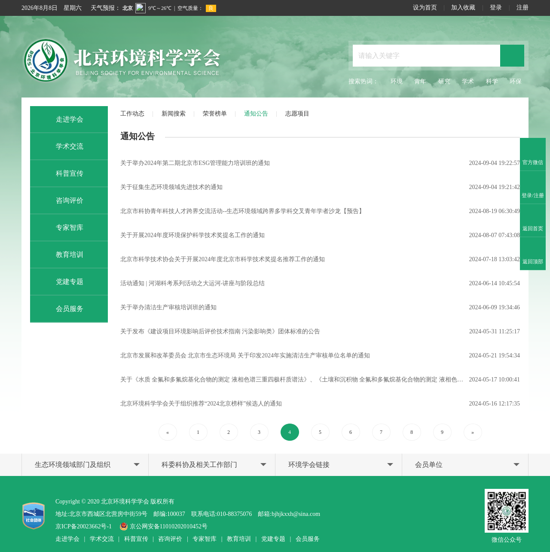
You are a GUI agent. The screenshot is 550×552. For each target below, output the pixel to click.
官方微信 (532, 154)
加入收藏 (463, 7)
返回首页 (532, 221)
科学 (492, 81)
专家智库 (61, 227)
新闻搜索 (174, 113)
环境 (397, 81)
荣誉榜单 (215, 113)
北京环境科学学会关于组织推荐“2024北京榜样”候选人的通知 (201, 403)
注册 (522, 7)
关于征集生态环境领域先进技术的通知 (171, 187)
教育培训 (61, 254)
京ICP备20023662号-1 (83, 526)
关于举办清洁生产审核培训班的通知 (168, 307)
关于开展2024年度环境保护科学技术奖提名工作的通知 (192, 235)
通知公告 (256, 113)
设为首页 (425, 7)
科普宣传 (61, 173)
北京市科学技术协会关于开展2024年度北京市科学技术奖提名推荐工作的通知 (222, 259)
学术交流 (61, 146)
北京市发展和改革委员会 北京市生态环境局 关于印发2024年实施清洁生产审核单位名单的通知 (245, 355)
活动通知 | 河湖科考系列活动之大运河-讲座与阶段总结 (192, 283)
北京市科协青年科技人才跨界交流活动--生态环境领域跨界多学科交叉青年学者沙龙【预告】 (242, 211)
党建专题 (61, 281)
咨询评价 (61, 200)
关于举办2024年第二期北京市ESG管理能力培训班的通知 (195, 163)
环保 (516, 81)
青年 (420, 81)
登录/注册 (533, 187)
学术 (468, 81)
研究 (444, 81)
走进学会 (61, 119)
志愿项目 (297, 113)
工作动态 (132, 113)
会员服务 (61, 308)
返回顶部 (532, 254)
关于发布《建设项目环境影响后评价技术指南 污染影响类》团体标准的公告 (220, 331)
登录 (496, 7)
